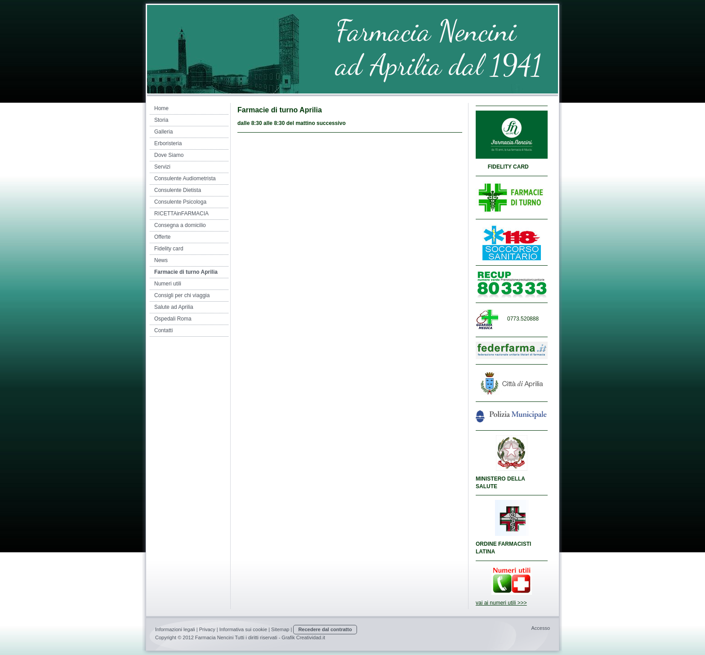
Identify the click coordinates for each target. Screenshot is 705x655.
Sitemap (280, 629)
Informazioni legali (175, 629)
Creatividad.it (310, 637)
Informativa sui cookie (243, 629)
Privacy (207, 629)
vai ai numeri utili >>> (501, 603)
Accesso (540, 628)
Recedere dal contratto (325, 629)
